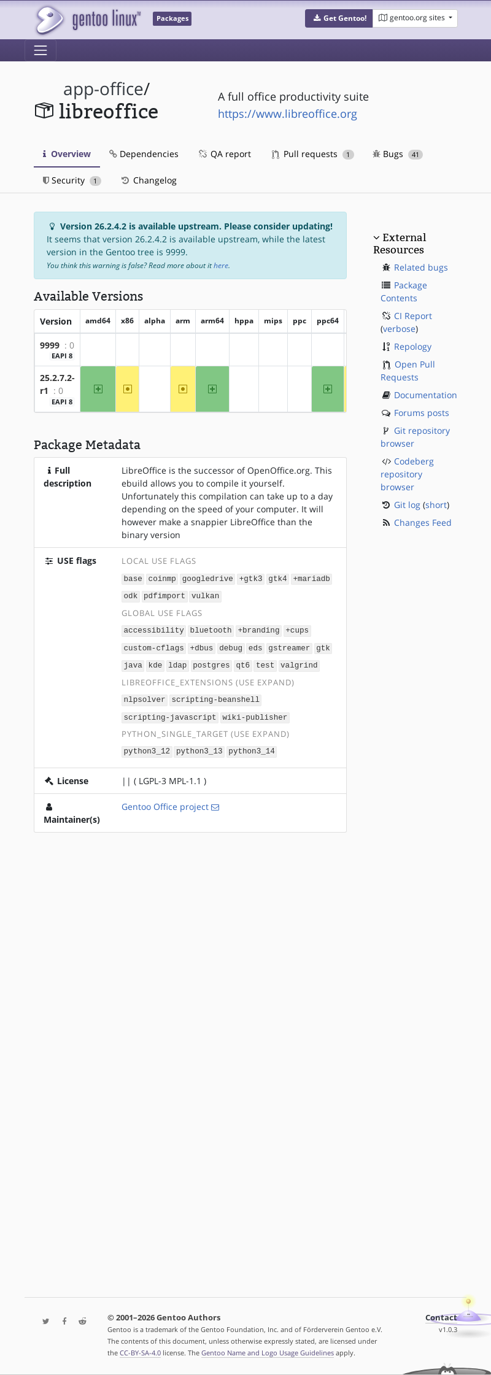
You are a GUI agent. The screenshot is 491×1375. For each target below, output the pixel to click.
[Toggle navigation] (40, 50)
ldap (177, 662)
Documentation (425, 395)
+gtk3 (251, 578)
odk (131, 595)
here (221, 265)
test (265, 662)
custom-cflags (154, 646)
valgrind (298, 662)
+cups (297, 628)
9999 (50, 345)
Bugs (398, 154)
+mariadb (311, 578)
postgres (211, 662)
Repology (412, 346)
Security (72, 180)
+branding (258, 628)
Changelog (148, 180)
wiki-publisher (254, 713)
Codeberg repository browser (407, 474)
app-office (103, 88)
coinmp (162, 578)
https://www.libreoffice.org (287, 113)
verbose (399, 328)
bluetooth (211, 628)
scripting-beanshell (215, 696)
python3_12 (147, 747)
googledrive (207, 578)
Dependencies (144, 154)
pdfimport (164, 595)
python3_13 (199, 747)
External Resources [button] (399, 243)
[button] (339, 18)
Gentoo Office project (165, 801)
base (133, 578)
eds (256, 646)
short (436, 504)
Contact (441, 1317)
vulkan (205, 595)
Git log (407, 504)
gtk (323, 646)
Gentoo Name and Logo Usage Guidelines (267, 1352)
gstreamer (289, 646)
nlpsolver (145, 696)
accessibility (154, 628)
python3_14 (251, 747)
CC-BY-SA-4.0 (140, 1352)
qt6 (243, 662)
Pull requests (313, 154)
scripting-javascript (170, 713)
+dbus (202, 646)
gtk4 (277, 578)
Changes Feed (423, 522)
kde (156, 662)
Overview (67, 154)
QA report (224, 154)
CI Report (413, 316)
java (133, 662)
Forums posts (421, 412)
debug (230, 646)
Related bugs (421, 267)
